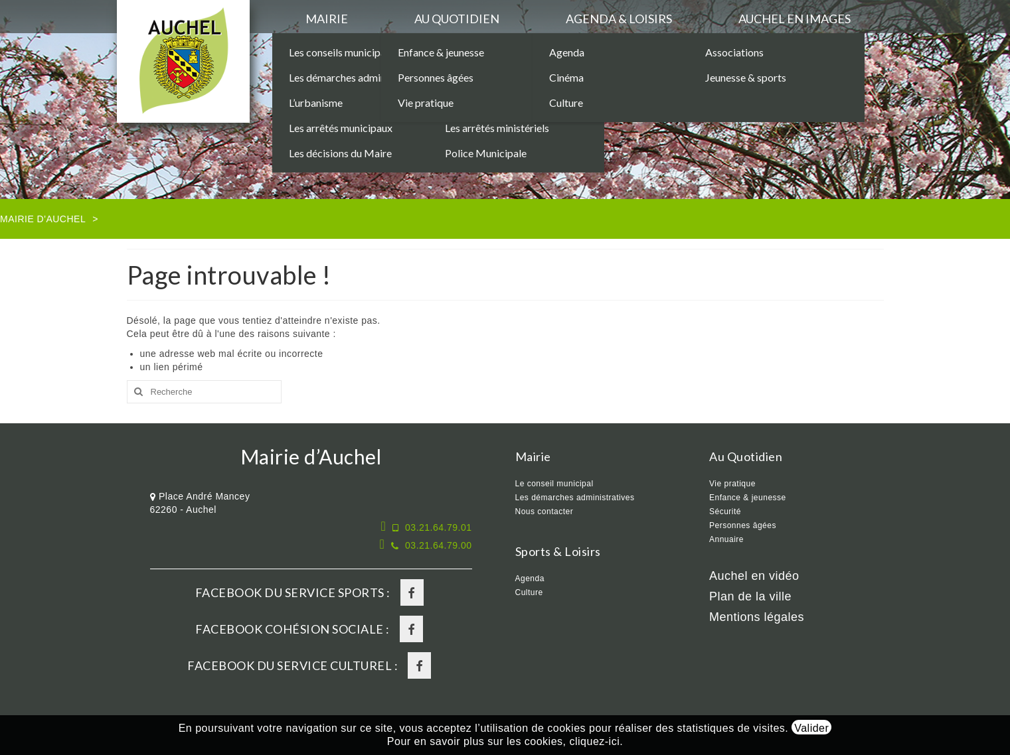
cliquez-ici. (596, 741)
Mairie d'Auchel (43, 219)
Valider (811, 728)
